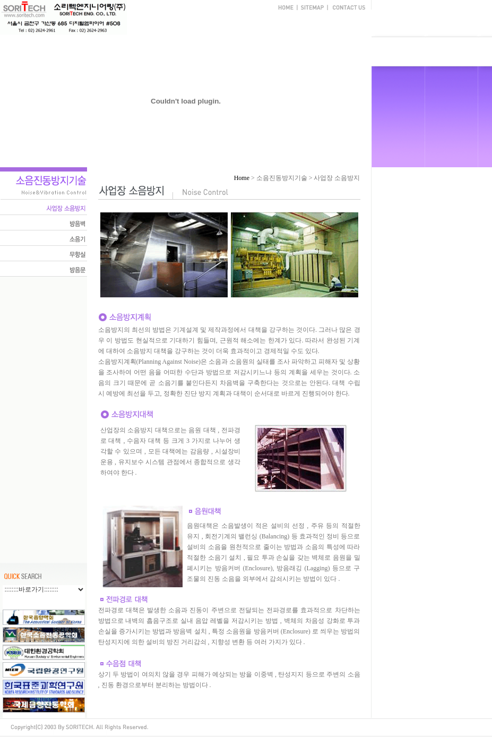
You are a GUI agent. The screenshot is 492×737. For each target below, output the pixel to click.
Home (241, 178)
